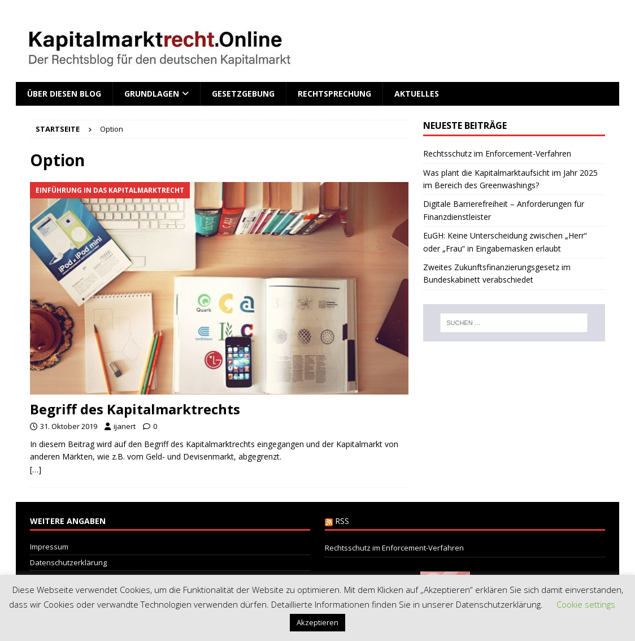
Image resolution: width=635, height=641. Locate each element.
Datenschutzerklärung (68, 562)
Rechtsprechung (334, 93)
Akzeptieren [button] (317, 622)
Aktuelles (416, 93)
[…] (35, 469)
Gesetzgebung (243, 93)
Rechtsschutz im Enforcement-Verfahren (497, 153)
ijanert (125, 426)
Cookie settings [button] (585, 604)
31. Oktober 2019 (68, 426)
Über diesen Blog (64, 93)
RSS (342, 521)
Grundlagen (151, 93)
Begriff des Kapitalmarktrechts (135, 409)
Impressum (49, 547)
